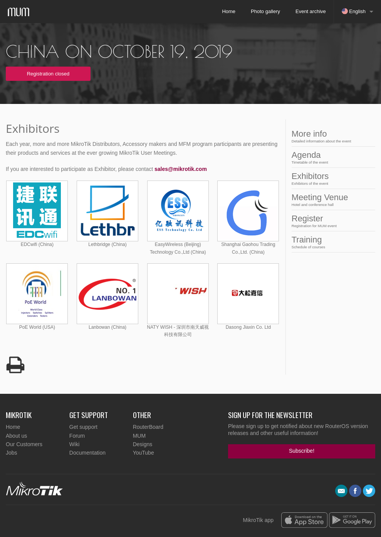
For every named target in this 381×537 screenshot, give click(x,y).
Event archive (310, 11)
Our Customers (24, 444)
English (354, 11)
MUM (139, 436)
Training (331, 242)
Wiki (74, 444)
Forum (77, 436)
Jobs (11, 453)
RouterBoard (148, 427)
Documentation (87, 453)
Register (331, 221)
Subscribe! (301, 451)
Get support (83, 427)
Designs (143, 444)
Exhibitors (331, 178)
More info (331, 136)
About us (16, 436)
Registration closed (48, 74)
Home (228, 11)
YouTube (143, 453)
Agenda (331, 157)
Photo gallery (265, 11)
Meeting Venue (331, 199)
